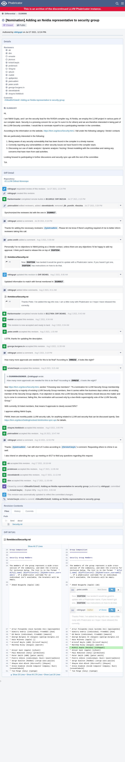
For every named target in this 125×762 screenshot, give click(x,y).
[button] (122, 3)
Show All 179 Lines (34, 675)
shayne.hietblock (16, 93)
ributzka (79, 205)
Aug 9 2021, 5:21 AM (50, 368)
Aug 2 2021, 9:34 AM (44, 319)
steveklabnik (14, 90)
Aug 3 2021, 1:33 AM (49, 332)
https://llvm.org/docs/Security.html (59, 131)
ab (10, 50)
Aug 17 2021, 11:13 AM (51, 475)
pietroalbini (13, 81)
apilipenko (13, 78)
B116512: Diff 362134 (56, 199)
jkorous (12, 59)
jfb (65, 205)
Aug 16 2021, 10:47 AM (49, 433)
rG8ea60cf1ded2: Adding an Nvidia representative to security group (34, 100)
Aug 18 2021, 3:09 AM (46, 490)
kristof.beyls (14, 62)
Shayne (12, 69)
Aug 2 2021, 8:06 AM (59, 275)
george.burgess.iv (17, 87)
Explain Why (30, 490)
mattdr (11, 75)
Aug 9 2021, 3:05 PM (54, 428)
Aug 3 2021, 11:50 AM (56, 346)
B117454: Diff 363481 (56, 313)
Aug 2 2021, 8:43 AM (76, 314)
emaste (12, 56)
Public (22, 25)
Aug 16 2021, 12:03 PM (44, 440)
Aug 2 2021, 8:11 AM (48, 290)
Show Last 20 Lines (52, 675)
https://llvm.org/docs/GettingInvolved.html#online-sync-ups (30, 420)
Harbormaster (14, 199)
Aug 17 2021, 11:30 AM (42, 481)
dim (10, 53)
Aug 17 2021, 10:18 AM (41, 463)
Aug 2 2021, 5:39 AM (45, 240)
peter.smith (13, 84)
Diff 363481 (43, 274)
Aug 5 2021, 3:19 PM (43, 353)
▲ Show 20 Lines (17, 675)
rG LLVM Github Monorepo (16, 181)
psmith (70, 205)
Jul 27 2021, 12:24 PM (56, 189)
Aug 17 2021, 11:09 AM (48, 469)
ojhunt (11, 72)
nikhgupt (18, 32)
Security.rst (17, 524)
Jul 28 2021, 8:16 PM (43, 221)
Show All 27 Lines (35, 546)
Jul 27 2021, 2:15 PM (76, 199)
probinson (13, 66)
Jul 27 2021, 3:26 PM (93, 206)
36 (8, 262)
